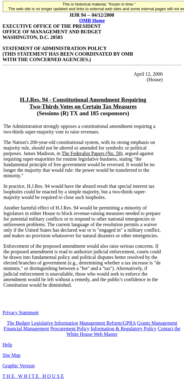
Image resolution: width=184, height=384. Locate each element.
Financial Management (26, 328)
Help (7, 344)
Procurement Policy (70, 328)
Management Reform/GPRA (107, 323)
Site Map (11, 355)
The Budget (18, 323)
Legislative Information (54, 323)
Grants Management (157, 323)
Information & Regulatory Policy (123, 328)
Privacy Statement (20, 312)
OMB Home (92, 20)
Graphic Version (18, 365)
